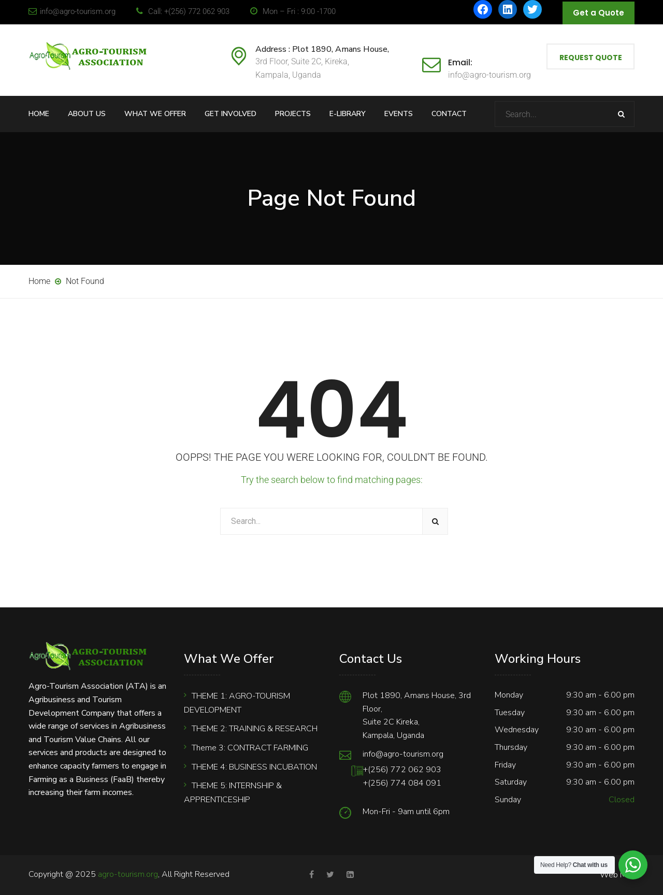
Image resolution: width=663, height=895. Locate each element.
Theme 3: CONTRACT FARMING (250, 748)
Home (38, 114)
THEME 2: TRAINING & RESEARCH (255, 728)
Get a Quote (598, 12)
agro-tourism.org (128, 874)
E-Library (347, 114)
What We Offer (155, 114)
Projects (293, 114)
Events (398, 114)
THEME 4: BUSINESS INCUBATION (254, 767)
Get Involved (230, 114)
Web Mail (617, 874)
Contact (449, 114)
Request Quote (590, 57)
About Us (87, 114)
